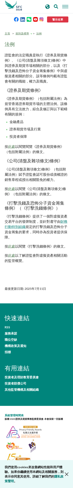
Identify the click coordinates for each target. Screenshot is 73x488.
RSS (7, 327)
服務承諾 (11, 333)
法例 (39, 33)
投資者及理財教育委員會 (22, 377)
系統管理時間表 (14, 415)
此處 (11, 146)
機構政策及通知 (15, 345)
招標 (8, 352)
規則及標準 (22, 33)
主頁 (7, 33)
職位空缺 (11, 339)
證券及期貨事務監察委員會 (13, 5)
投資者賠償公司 (15, 383)
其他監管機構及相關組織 (22, 389)
